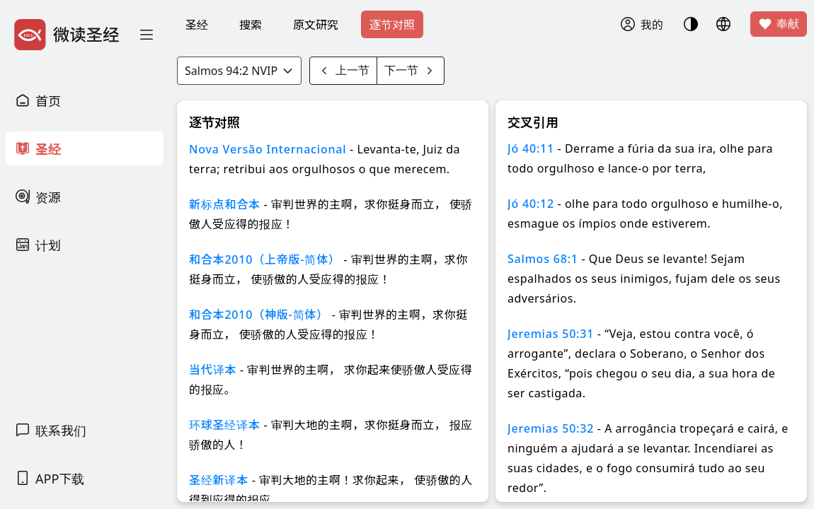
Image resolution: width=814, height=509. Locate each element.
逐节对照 (392, 25)
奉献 (778, 24)
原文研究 (315, 25)
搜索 (250, 25)
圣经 (196, 25)
